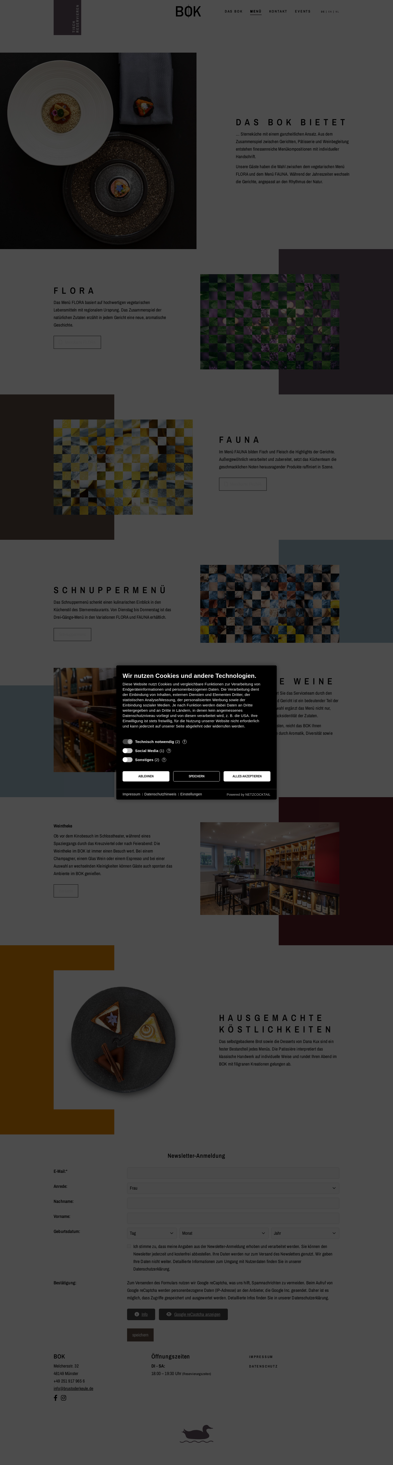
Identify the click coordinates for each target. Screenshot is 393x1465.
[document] (196, 704)
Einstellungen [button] (191, 794)
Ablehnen (146, 776)
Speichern (197, 776)
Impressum (131, 794)
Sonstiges (144, 760)
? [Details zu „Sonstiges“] (164, 760)
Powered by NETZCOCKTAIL (248, 794)
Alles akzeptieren (247, 776)
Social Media (146, 751)
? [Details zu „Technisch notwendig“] (184, 742)
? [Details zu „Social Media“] (169, 751)
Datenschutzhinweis (160, 794)
